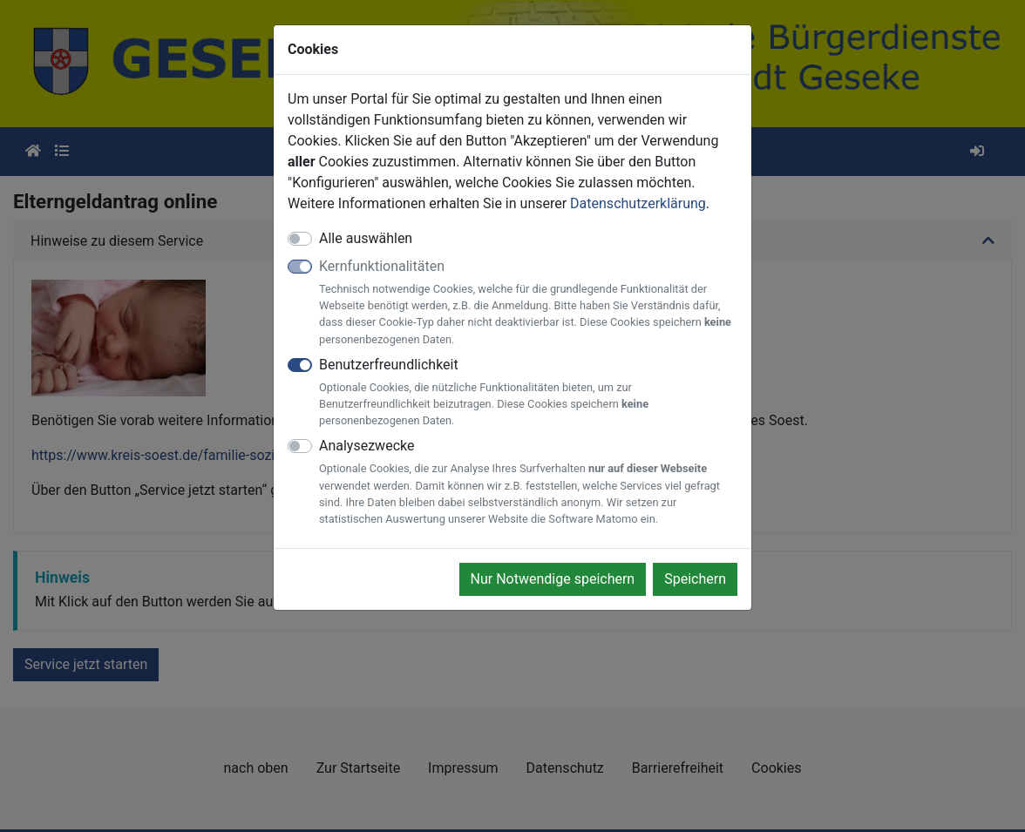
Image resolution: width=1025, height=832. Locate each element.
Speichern (695, 579)
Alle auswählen (365, 238)
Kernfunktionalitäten (528, 303)
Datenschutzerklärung (638, 203)
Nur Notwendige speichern (553, 579)
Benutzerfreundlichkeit (528, 393)
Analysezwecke (528, 482)
